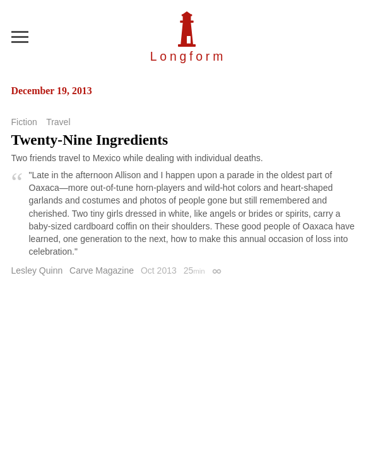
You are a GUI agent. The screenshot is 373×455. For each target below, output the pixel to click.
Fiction (24, 122)
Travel (58, 122)
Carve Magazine (101, 270)
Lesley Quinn (37, 270)
